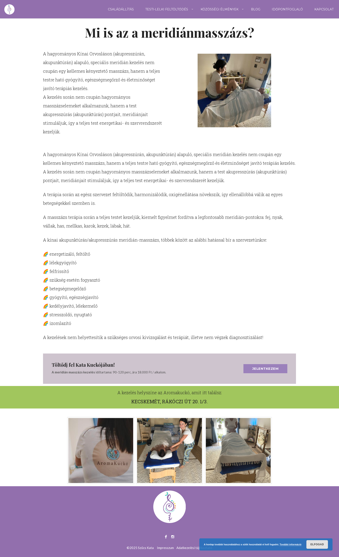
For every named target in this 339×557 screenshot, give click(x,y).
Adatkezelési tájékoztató (194, 548)
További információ (290, 544)
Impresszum (165, 548)
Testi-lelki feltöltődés (166, 9)
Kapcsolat (324, 9)
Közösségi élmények (219, 9)
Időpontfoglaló (287, 9)
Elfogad (317, 544)
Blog (255, 9)
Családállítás (121, 9)
